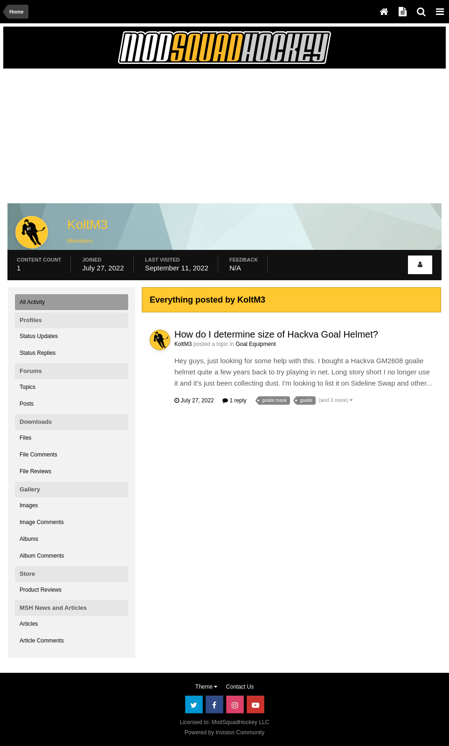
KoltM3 (183, 344)
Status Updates (39, 336)
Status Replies (37, 353)
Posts (27, 404)
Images (29, 505)
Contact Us (240, 687)
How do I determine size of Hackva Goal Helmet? (276, 334)
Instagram (235, 704)
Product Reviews (41, 590)
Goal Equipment (255, 344)
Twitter (194, 704)
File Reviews (35, 471)
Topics (27, 387)
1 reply (234, 400)
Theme (206, 687)
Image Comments (42, 522)
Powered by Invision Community (224, 732)
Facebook (214, 704)
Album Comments (42, 556)
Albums (29, 539)
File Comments (38, 454)
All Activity (32, 302)
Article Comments (42, 640)
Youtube (255, 704)
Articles (29, 624)
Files (25, 438)
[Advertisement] (117, 138)
